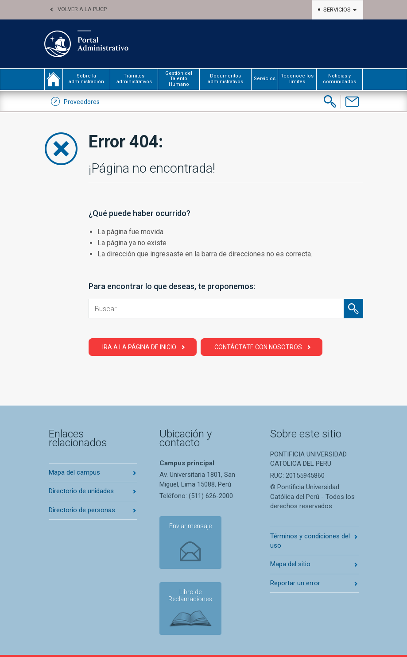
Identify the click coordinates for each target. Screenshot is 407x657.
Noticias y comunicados (339, 78)
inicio (53, 79)
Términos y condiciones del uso (310, 540)
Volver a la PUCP (82, 9)
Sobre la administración (86, 78)
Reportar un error (295, 583)
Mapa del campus (74, 472)
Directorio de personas (82, 510)
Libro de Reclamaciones (190, 595)
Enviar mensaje (190, 525)
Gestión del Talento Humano (178, 78)
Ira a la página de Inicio (139, 347)
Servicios (340, 9)
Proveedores (82, 101)
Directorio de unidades (81, 491)
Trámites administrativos (134, 78)
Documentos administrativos (225, 78)
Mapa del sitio (290, 564)
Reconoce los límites (297, 78)
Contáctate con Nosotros (258, 347)
